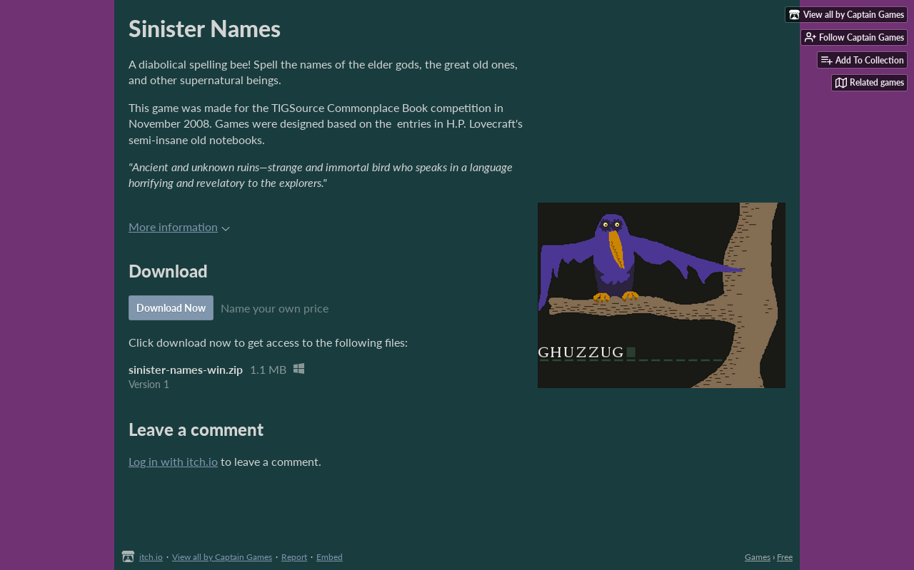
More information (179, 226)
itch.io (151, 556)
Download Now (171, 308)
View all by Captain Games (222, 556)
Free (785, 556)
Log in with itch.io (173, 461)
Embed (329, 556)
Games (757, 556)
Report (294, 556)
